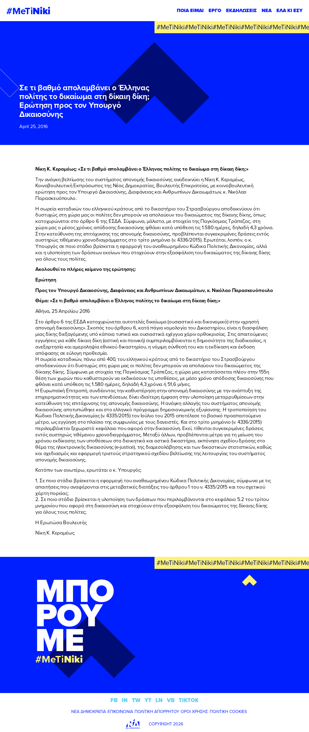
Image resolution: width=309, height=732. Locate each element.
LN (159, 700)
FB (114, 700)
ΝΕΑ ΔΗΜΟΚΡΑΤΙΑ (88, 711)
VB (171, 700)
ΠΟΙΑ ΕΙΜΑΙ (190, 10)
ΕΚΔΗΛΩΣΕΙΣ (241, 10)
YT (148, 700)
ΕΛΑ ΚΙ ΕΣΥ (289, 10)
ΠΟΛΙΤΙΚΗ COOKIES (228, 711)
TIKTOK (189, 700)
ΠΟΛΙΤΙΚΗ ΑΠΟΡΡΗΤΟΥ (157, 711)
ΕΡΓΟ (215, 10)
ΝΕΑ (267, 10)
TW (136, 700)
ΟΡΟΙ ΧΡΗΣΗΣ (194, 711)
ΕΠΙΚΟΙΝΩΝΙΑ (120, 711)
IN (125, 700)
